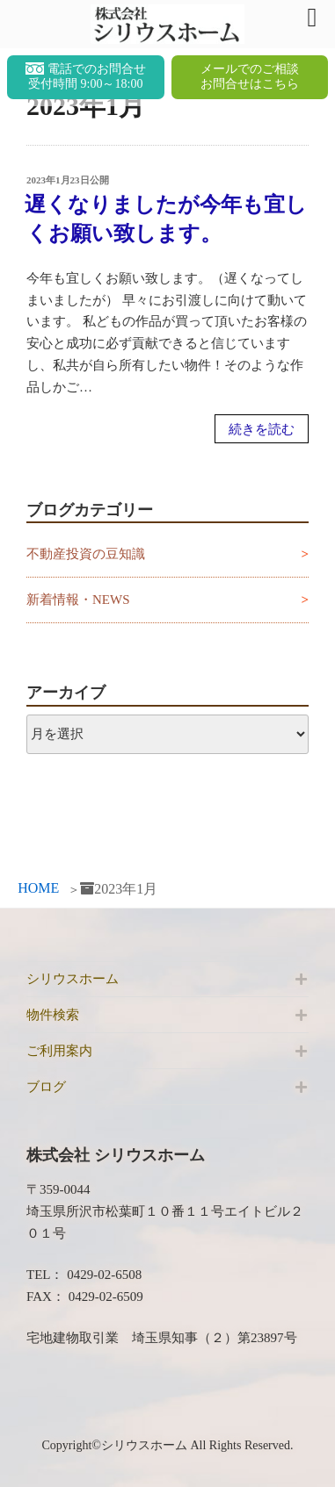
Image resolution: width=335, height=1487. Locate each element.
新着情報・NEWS (78, 600)
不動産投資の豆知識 (85, 554)
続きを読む (262, 429)
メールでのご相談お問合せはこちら (249, 76)
